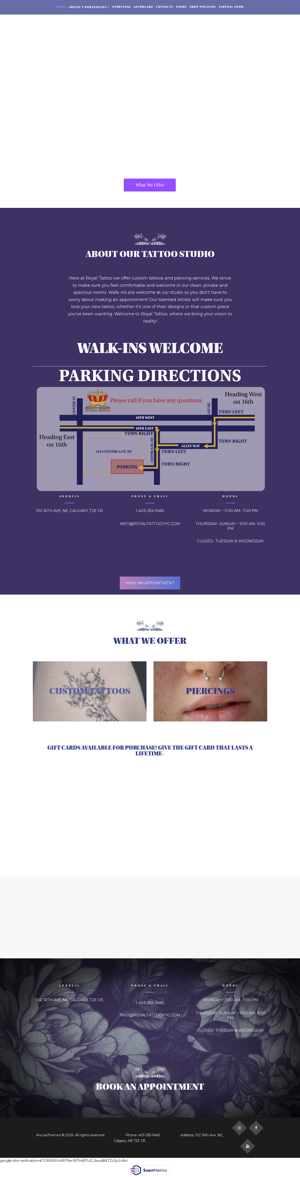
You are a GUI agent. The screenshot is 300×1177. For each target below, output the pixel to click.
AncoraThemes (48, 1135)
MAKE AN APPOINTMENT (150, 583)
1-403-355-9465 (150, 510)
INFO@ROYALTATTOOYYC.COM (150, 524)
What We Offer (149, 185)
